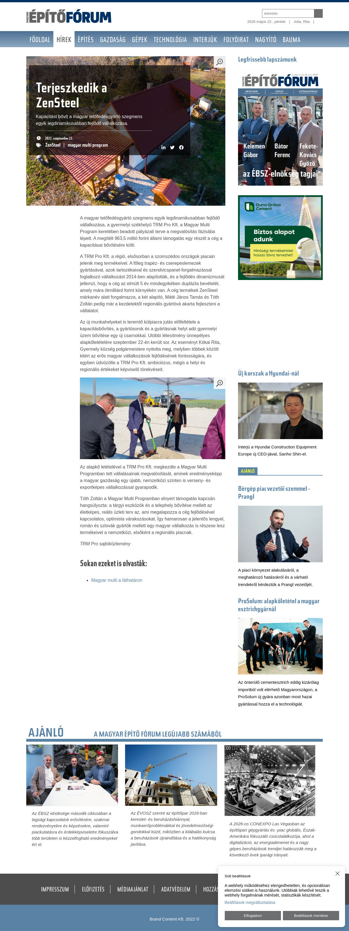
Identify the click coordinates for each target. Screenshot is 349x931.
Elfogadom (253, 915)
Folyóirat (236, 40)
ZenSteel (52, 145)
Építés (86, 40)
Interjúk (205, 40)
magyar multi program (88, 145)
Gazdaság (113, 40)
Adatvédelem (175, 890)
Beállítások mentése (311, 915)
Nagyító (265, 40)
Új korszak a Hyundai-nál (268, 374)
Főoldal (39, 40)
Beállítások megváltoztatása (250, 902)
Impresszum (55, 890)
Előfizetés (93, 890)
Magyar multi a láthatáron (116, 580)
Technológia (170, 40)
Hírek (63, 40)
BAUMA (291, 40)
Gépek (139, 40)
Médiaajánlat (132, 890)
